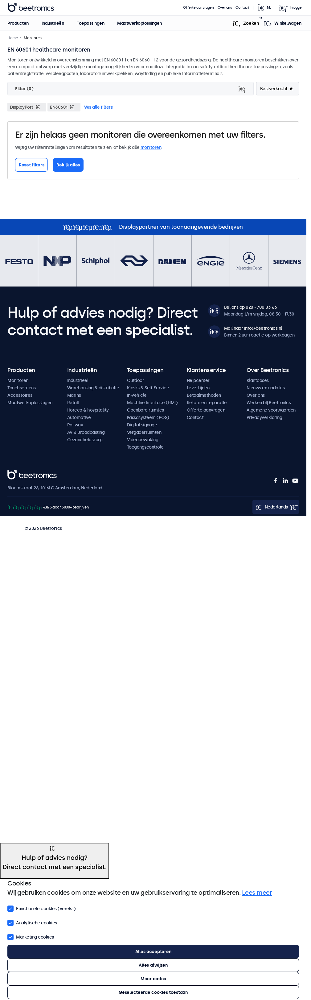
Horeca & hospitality (88, 410)
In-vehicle (137, 395)
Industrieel (77, 380)
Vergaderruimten (144, 432)
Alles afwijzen (153, 965)
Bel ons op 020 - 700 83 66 (250, 307)
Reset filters (31, 165)
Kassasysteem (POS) (148, 417)
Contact (242, 7)
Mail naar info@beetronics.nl (253, 328)
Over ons (225, 7)
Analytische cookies (32, 922)
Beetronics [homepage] (30, 7)
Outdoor (135, 380)
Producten (18, 23)
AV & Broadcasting (86, 432)
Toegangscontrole (145, 447)
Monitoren (17, 380)
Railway (75, 425)
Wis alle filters (98, 107)
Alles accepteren (153, 951)
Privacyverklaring (264, 417)
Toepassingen (90, 23)
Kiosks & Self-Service (148, 388)
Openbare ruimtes (145, 410)
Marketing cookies (30, 936)
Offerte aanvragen (198, 7)
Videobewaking (142, 439)
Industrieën (52, 23)
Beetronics (18, 473)
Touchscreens (21, 388)
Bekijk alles (68, 165)
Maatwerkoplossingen (139, 23)
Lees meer (257, 892)
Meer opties (153, 979)
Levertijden (198, 388)
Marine (74, 395)
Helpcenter (198, 380)
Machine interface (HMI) (152, 402)
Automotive (79, 417)
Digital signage (142, 425)
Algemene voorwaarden (271, 410)
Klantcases (258, 380)
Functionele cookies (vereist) (41, 908)
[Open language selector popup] (266, 8)
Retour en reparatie (207, 402)
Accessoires (19, 395)
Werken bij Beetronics (269, 402)
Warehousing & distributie (93, 388)
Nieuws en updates (266, 388)
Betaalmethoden (204, 395)
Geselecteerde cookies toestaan (153, 992)
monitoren (151, 147)
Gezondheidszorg (85, 439)
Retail (73, 402)
